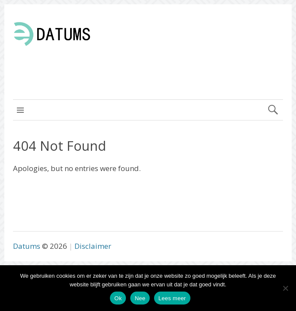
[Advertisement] (207, 64)
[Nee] (285, 288)
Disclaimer (92, 246)
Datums (26, 246)
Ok (118, 298)
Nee (140, 298)
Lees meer (172, 298)
